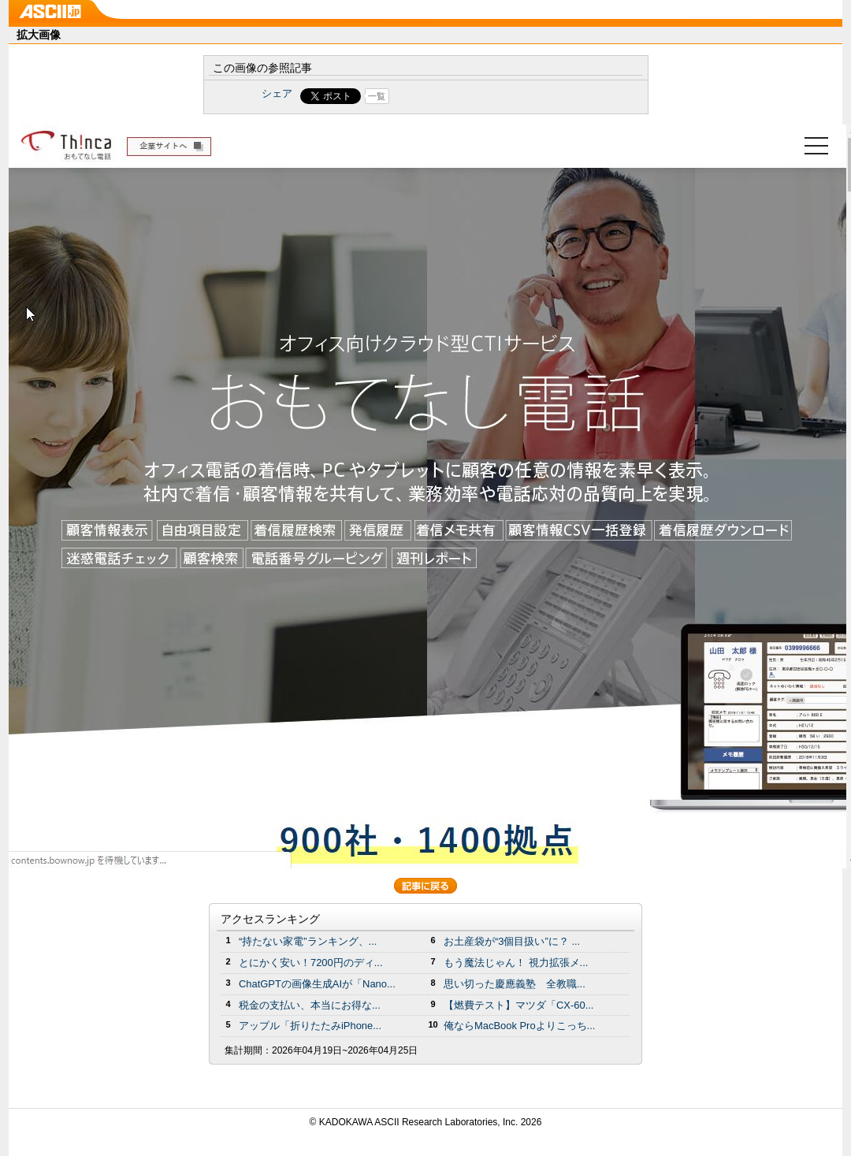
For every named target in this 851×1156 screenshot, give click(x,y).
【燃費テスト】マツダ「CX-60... (518, 1005)
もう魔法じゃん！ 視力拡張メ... (516, 962)
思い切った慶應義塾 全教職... (514, 984)
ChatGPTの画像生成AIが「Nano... (317, 984)
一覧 (376, 96)
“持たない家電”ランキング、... (308, 941)
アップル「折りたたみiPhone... (310, 1025)
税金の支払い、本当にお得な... (310, 1005)
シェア (277, 93)
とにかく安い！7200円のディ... (311, 962)
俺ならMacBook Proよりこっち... (519, 1025)
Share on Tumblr (484, 96)
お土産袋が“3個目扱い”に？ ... (512, 941)
